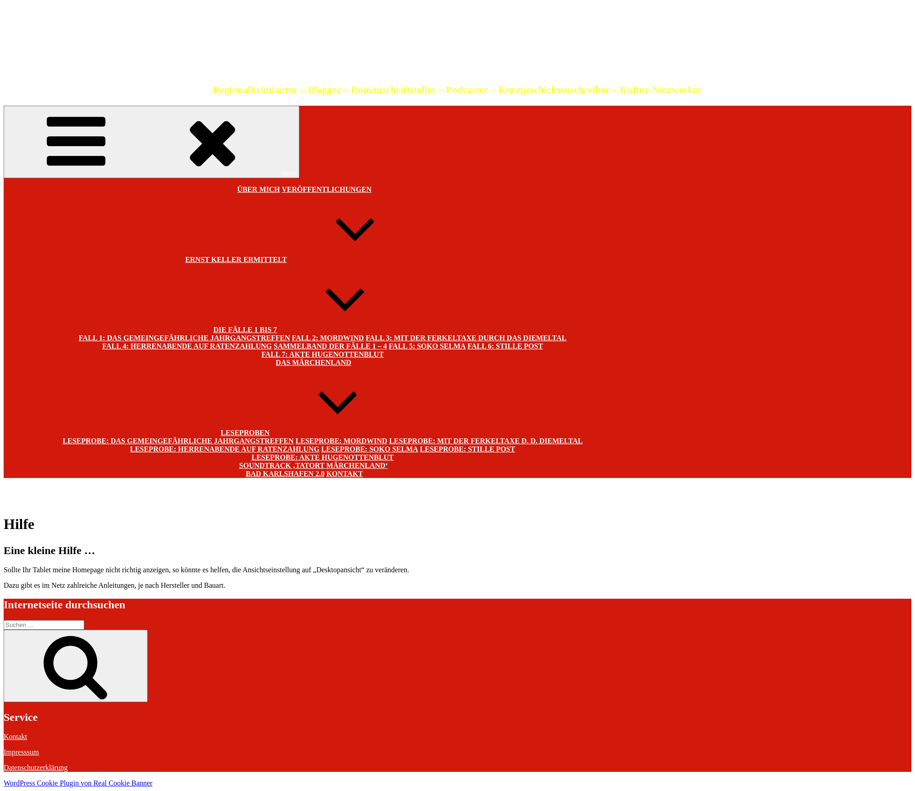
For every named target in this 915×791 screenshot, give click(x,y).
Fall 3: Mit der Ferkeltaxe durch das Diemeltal (465, 338)
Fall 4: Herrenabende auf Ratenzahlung (187, 346)
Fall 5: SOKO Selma (427, 346)
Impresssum (21, 752)
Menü (151, 142)
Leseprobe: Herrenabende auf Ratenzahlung (224, 449)
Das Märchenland (313, 362)
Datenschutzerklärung (35, 767)
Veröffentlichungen (326, 189)
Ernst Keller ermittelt (304, 256)
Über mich (258, 189)
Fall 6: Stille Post (505, 346)
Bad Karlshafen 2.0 (285, 474)
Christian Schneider (457, 48)
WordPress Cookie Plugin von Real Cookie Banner (78, 783)
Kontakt (344, 474)
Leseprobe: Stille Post (467, 449)
